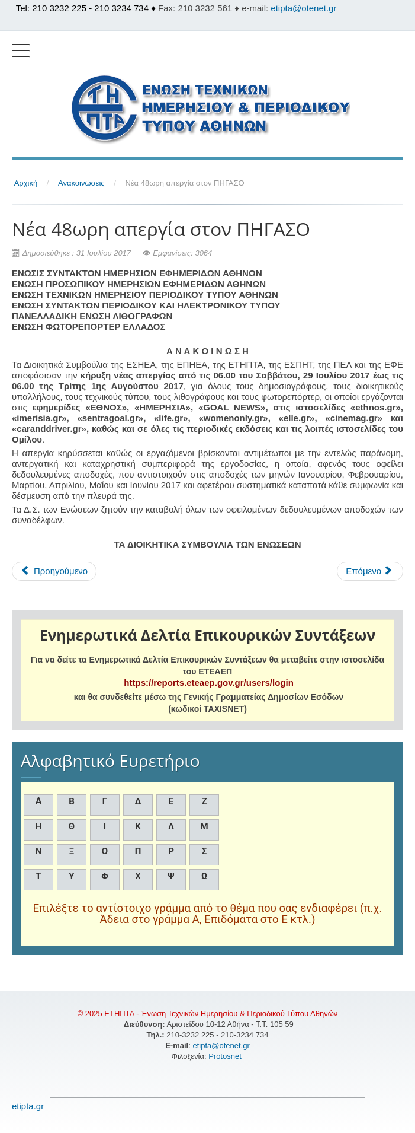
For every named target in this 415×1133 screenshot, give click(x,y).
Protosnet (225, 1056)
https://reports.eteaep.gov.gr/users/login (208, 682)
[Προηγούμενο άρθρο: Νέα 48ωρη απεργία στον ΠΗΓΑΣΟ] (54, 571)
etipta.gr (28, 1106)
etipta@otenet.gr (303, 8)
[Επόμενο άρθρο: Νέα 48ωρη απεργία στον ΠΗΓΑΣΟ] (370, 571)
